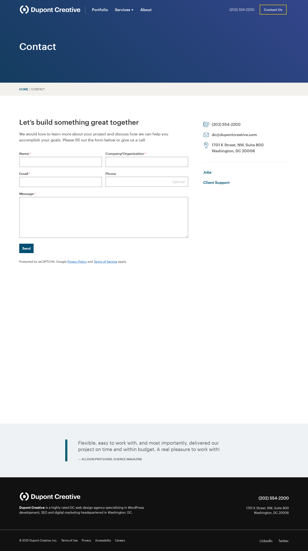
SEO (44, 512)
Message (27, 194)
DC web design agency (87, 507)
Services (122, 9)
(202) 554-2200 (242, 9)
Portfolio (100, 9)
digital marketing (67, 512)
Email (24, 174)
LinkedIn (266, 541)
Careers (120, 540)
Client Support (216, 182)
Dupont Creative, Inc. (43, 540)
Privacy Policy (77, 261)
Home (23, 89)
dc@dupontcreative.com (234, 134)
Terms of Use (69, 540)
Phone (110, 173)
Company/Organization (125, 154)
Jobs (207, 172)
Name (25, 154)
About (146, 9)
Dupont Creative (32, 507)
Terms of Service (105, 261)
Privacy (86, 540)
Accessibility (103, 540)
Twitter (283, 541)
